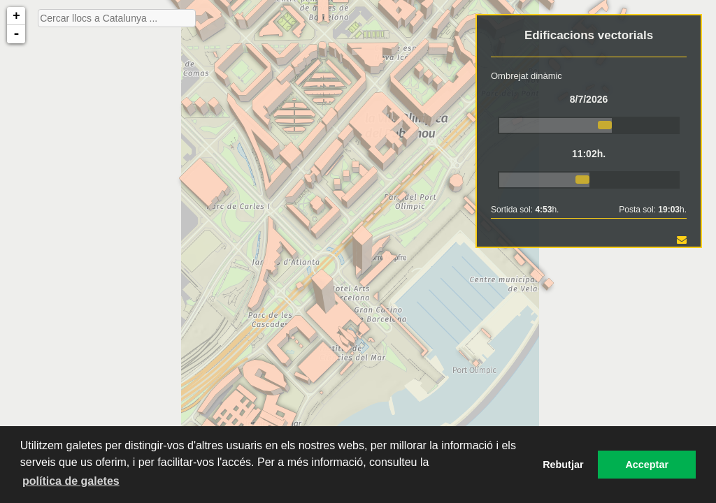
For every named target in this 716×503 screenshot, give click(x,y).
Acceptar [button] (646, 464)
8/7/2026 (589, 99)
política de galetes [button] (71, 481)
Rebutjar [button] (563, 464)
